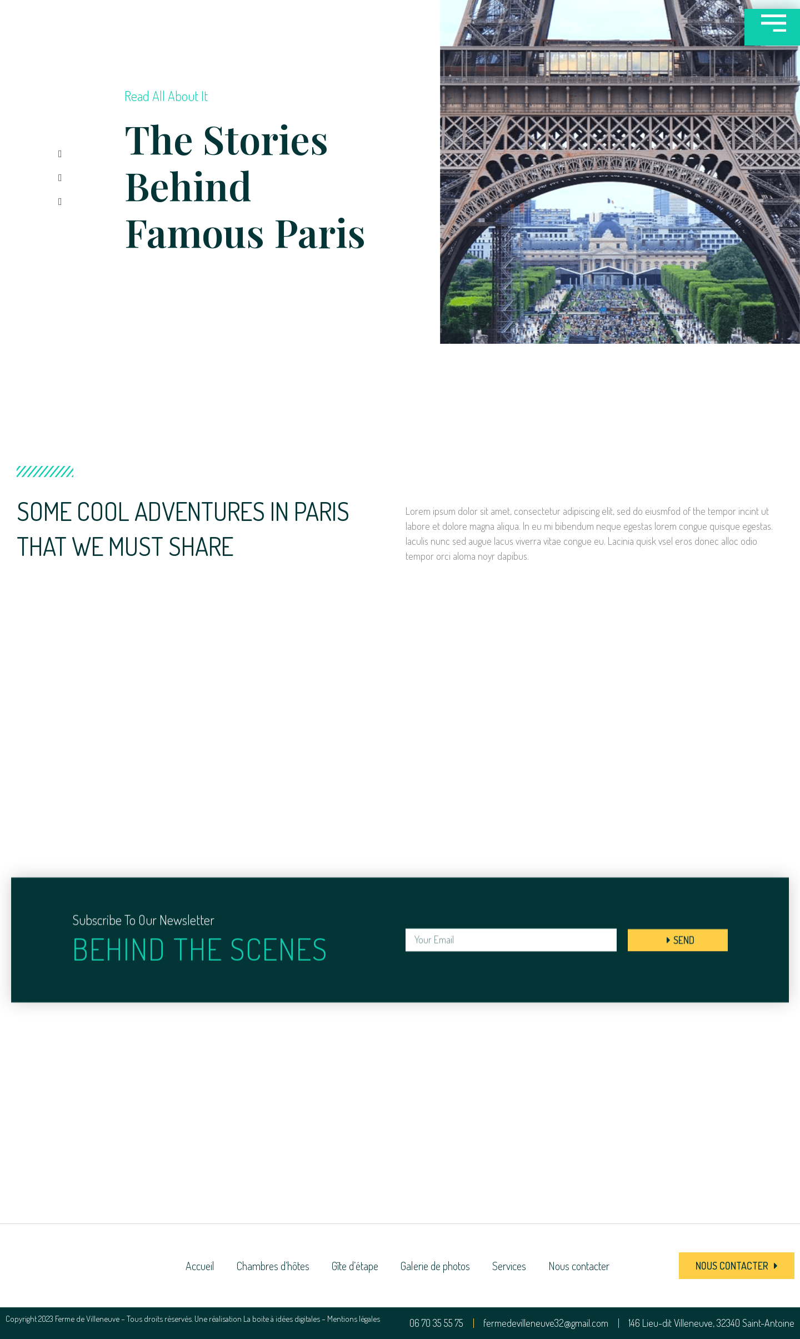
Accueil (200, 1265)
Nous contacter (578, 1265)
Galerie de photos (435, 1265)
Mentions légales (353, 1318)
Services (509, 1265)
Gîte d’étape (355, 1265)
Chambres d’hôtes (273, 1265)
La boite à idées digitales (281, 1318)
